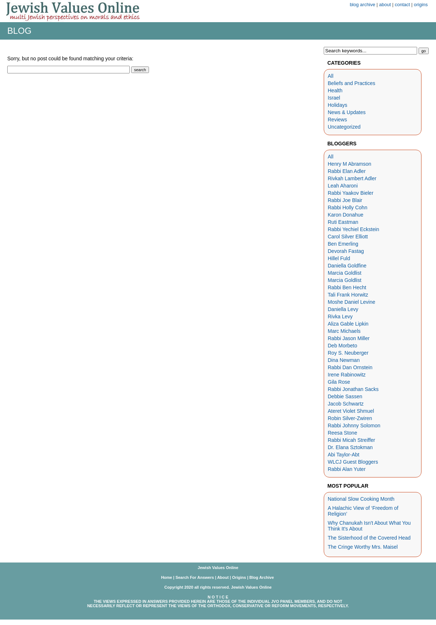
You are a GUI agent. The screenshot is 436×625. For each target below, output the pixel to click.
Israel (334, 98)
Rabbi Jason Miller (349, 338)
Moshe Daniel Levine (351, 302)
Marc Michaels (344, 331)
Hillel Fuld (339, 258)
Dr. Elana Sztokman (350, 447)
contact (402, 4)
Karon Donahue (345, 215)
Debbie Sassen (345, 396)
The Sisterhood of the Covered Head (369, 538)
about (385, 4)
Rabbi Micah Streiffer (351, 440)
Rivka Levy (340, 316)
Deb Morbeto (342, 345)
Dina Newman (344, 360)
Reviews (337, 119)
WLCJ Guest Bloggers (353, 462)
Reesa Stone (342, 433)
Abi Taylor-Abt (343, 454)
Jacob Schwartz (346, 404)
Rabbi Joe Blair (345, 200)
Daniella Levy (343, 309)
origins (421, 4)
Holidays (337, 105)
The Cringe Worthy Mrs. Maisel (363, 547)
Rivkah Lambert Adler (352, 178)
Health (335, 90)
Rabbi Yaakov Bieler (351, 193)
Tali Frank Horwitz (348, 295)
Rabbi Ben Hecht (347, 287)
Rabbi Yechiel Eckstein (353, 229)
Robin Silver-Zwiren (350, 418)
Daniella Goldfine (347, 266)
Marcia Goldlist (345, 273)
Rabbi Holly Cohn (347, 207)
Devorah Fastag (346, 251)
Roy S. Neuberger (348, 353)
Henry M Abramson (349, 164)
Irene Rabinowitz (347, 375)
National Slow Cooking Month (361, 499)
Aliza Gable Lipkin (348, 324)
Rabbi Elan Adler (347, 171)
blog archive (362, 4)
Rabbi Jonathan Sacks (353, 389)
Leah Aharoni (343, 186)
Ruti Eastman (343, 222)
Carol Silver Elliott (348, 236)
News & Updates (347, 112)
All (331, 76)
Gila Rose (339, 382)
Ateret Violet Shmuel (351, 411)
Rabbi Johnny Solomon (354, 425)
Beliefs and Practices (351, 83)
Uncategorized (344, 127)
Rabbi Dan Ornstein (350, 367)
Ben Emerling (343, 244)
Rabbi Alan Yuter (347, 469)
